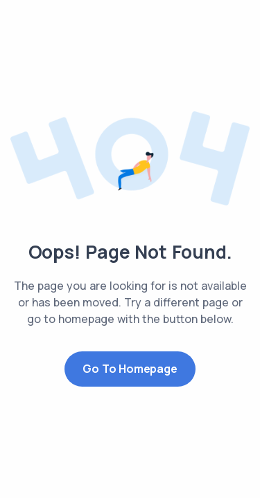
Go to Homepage (130, 368)
